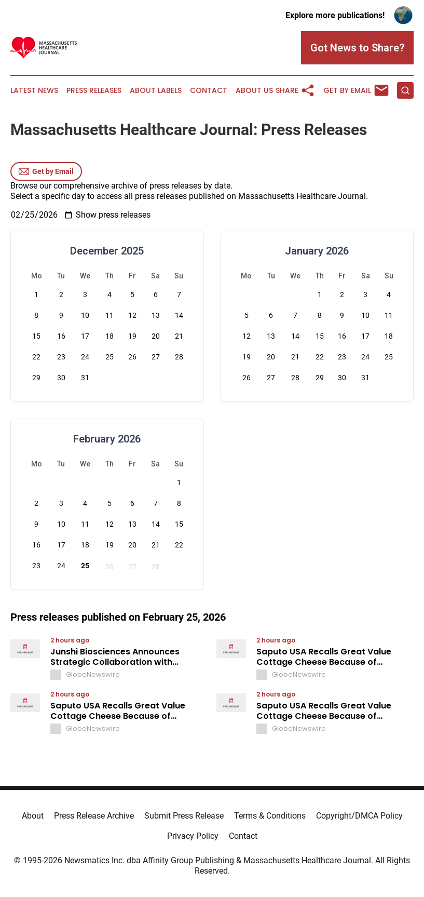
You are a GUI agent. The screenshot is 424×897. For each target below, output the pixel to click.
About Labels (156, 90)
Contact (208, 90)
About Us (254, 90)
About (33, 816)
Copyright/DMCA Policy (359, 816)
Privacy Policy (192, 836)
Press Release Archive (94, 816)
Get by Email (46, 171)
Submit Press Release (184, 816)
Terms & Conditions (270, 816)
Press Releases (93, 90)
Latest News (34, 90)
